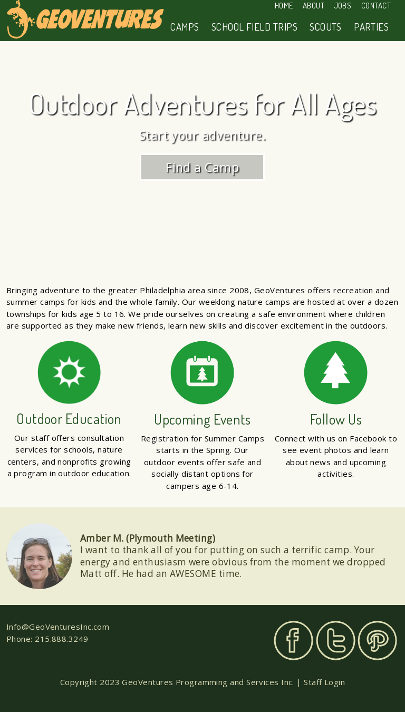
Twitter (335, 640)
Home (284, 6)
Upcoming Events (202, 419)
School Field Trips (254, 27)
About (313, 6)
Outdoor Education (69, 418)
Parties (371, 27)
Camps (184, 27)
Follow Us (336, 419)
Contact (376, 6)
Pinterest (377, 640)
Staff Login (324, 682)
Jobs (343, 6)
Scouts (326, 27)
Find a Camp (202, 166)
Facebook (293, 640)
